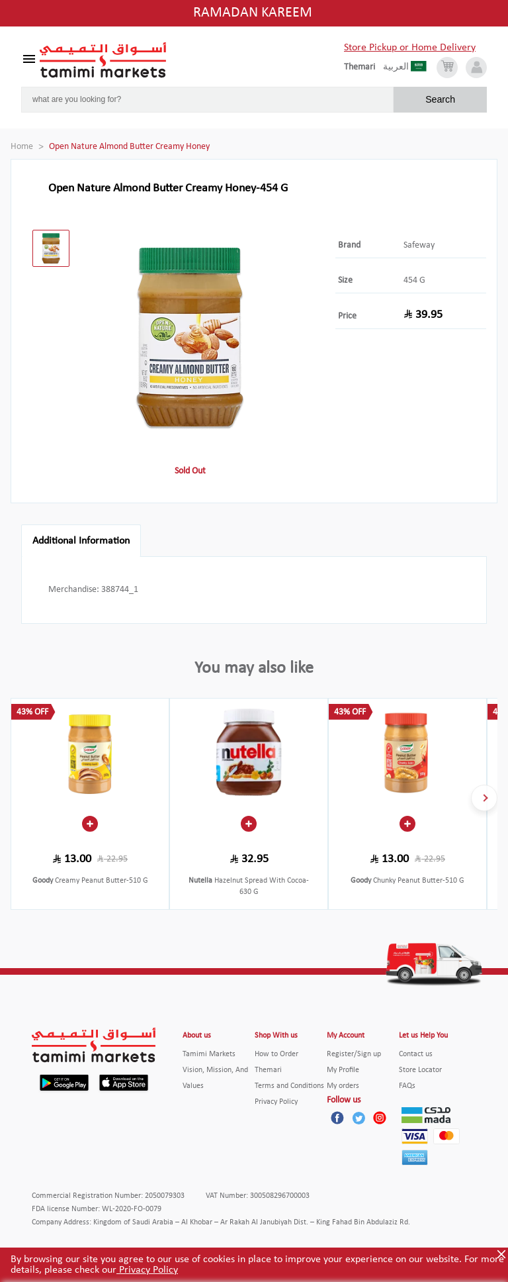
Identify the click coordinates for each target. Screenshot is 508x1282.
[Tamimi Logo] (103, 60)
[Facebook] (337, 1117)
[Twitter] (358, 1117)
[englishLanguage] (363, 68)
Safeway (419, 245)
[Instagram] (379, 1117)
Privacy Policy (147, 1270)
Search (440, 99)
